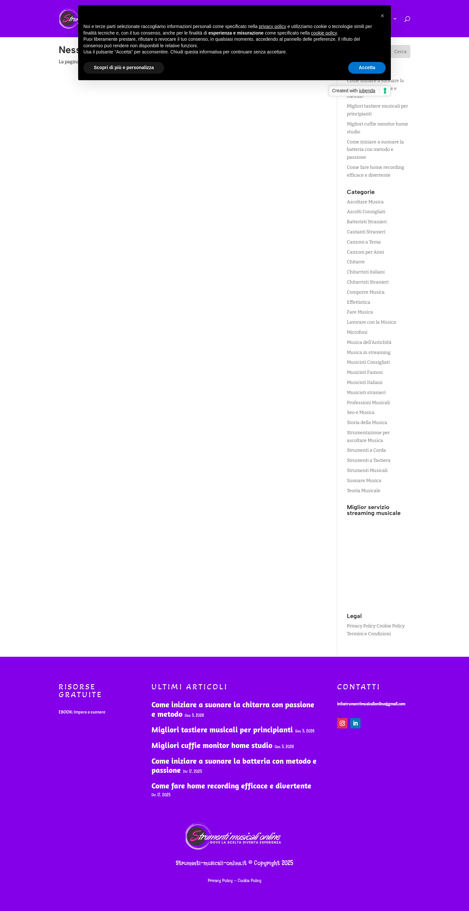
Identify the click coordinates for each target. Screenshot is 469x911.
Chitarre (356, 262)
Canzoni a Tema (364, 242)
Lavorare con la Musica (371, 322)
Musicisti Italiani (364, 382)
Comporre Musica (366, 292)
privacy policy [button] (272, 26)
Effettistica (358, 302)
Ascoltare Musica (365, 202)
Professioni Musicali (368, 402)
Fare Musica (360, 312)
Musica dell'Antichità (369, 342)
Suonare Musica (364, 480)
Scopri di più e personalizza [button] (124, 67)
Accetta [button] (367, 67)
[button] (382, 15)
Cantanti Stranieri (366, 232)
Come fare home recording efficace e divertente (231, 785)
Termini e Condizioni (369, 634)
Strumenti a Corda (366, 450)
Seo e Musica (361, 412)
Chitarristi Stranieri (368, 282)
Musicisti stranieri (366, 392)
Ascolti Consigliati (366, 211)
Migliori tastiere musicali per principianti (222, 729)
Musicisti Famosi (365, 372)
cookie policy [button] (324, 33)
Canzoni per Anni (365, 252)
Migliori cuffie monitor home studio (211, 745)
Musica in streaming (369, 352)
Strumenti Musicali (367, 470)
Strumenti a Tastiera (369, 460)
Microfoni (357, 332)
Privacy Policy (361, 626)
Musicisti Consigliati (368, 362)
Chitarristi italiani (366, 272)
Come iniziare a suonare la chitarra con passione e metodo (232, 709)
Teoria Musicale (363, 490)
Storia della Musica (367, 422)
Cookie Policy (391, 626)
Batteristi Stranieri (367, 222)
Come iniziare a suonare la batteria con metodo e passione (375, 149)
